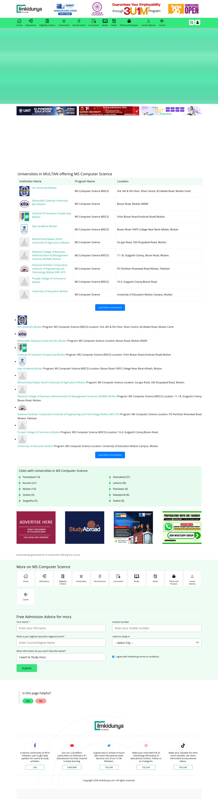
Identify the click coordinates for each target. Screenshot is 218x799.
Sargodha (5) (30, 461)
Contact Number (120, 582)
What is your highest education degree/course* (41, 596)
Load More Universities (110, 267)
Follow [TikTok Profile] (183, 727)
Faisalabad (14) (31, 437)
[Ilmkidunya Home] (34, 8)
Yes (28, 661)
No (41, 661)
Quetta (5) (28, 455)
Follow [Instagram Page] (146, 727)
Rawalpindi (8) (121, 455)
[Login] (197, 22)
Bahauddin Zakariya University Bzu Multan (43, 301)
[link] (69, 9)
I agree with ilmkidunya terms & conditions (137, 616)
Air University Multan (30, 287)
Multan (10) (29, 449)
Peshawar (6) (120, 449)
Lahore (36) (119, 443)
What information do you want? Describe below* (41, 611)
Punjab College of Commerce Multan (39, 392)
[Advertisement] (109, 100)
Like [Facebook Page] (35, 727)
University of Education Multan (36, 406)
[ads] (36, 488)
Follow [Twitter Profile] (109, 727)
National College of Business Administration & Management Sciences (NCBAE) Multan (67, 356)
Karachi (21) (30, 443)
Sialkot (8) (118, 461)
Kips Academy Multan (30, 329)
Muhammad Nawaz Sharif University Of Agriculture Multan (52, 342)
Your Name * (23, 582)
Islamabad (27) (121, 437)
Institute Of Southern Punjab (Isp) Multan (42, 315)
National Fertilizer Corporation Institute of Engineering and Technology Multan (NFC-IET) (69, 374)
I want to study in (121, 596)
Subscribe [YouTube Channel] (72, 727)
